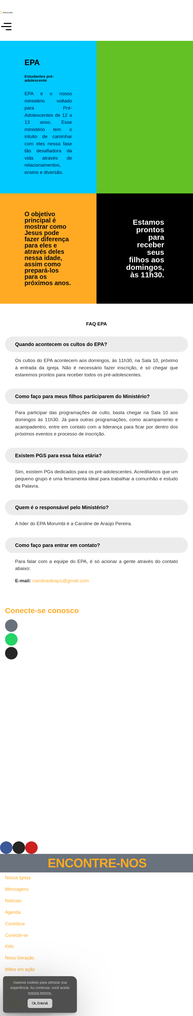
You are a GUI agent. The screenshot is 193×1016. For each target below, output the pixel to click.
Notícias (13, 900)
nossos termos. (67, 991)
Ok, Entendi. (46, 1001)
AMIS (11, 992)
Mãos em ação (20, 969)
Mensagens (17, 889)
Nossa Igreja (18, 877)
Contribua (15, 923)
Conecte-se (17, 935)
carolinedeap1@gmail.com (60, 580)
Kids (9, 946)
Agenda (13, 912)
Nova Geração (20, 957)
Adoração (15, 980)
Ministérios (16, 1003)
